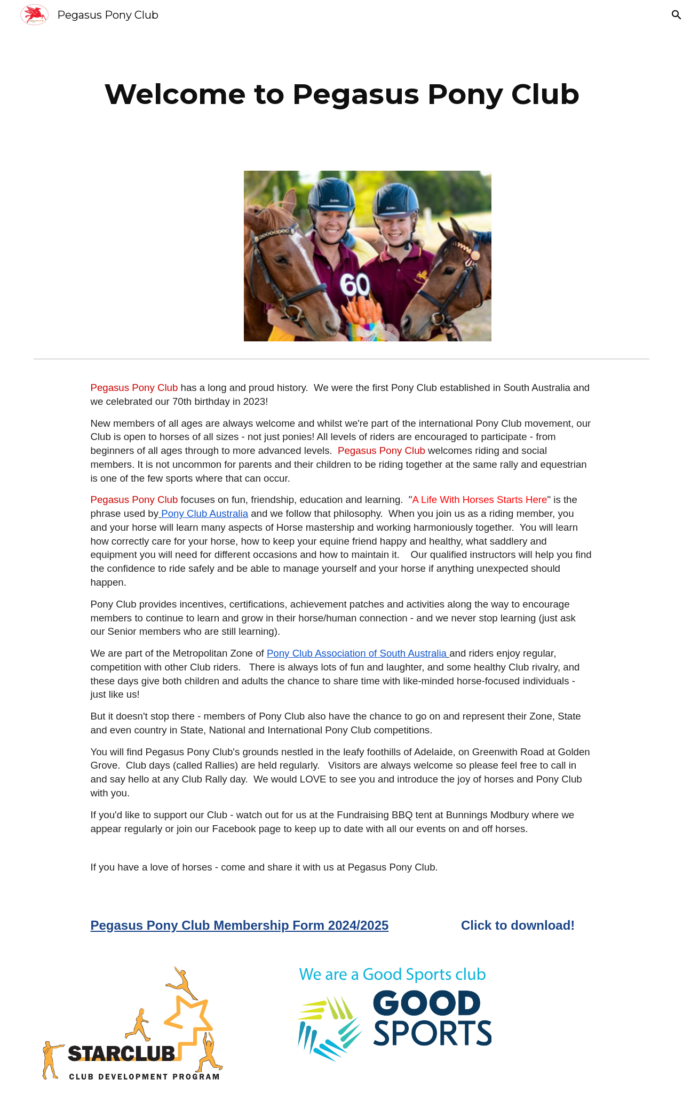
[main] (341, 94)
